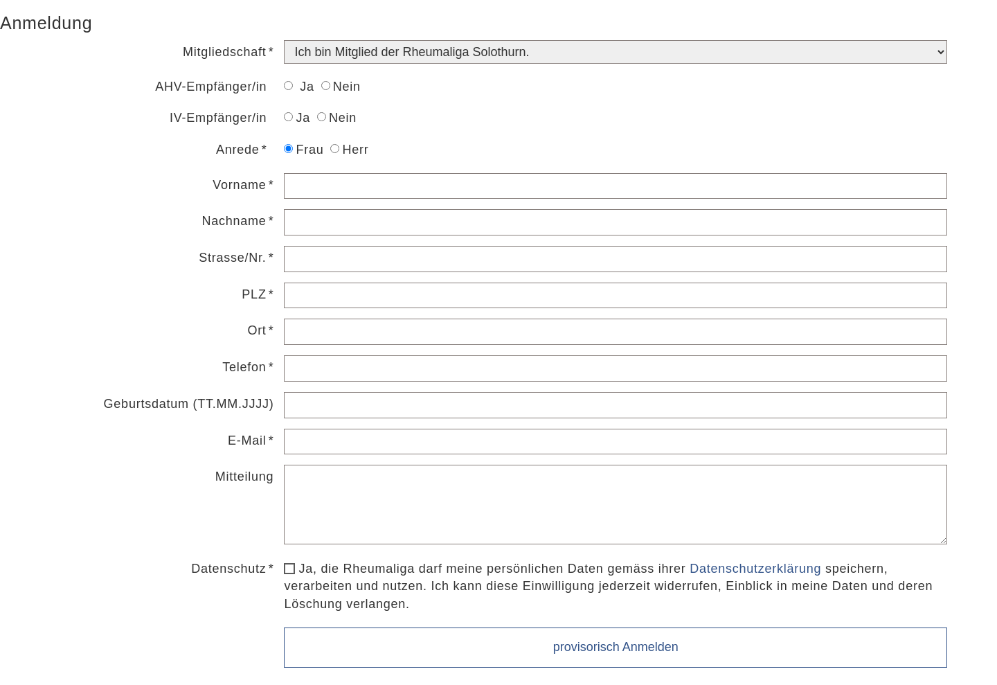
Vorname (239, 185)
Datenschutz (228, 569)
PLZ (254, 294)
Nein (341, 87)
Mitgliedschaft (225, 52)
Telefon (244, 367)
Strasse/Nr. (232, 258)
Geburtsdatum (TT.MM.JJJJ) (189, 404)
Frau (303, 150)
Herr (349, 150)
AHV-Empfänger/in (211, 87)
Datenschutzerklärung (755, 569)
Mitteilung (244, 476)
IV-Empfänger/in (218, 118)
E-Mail (247, 440)
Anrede (238, 150)
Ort (256, 330)
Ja (299, 87)
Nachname (234, 221)
